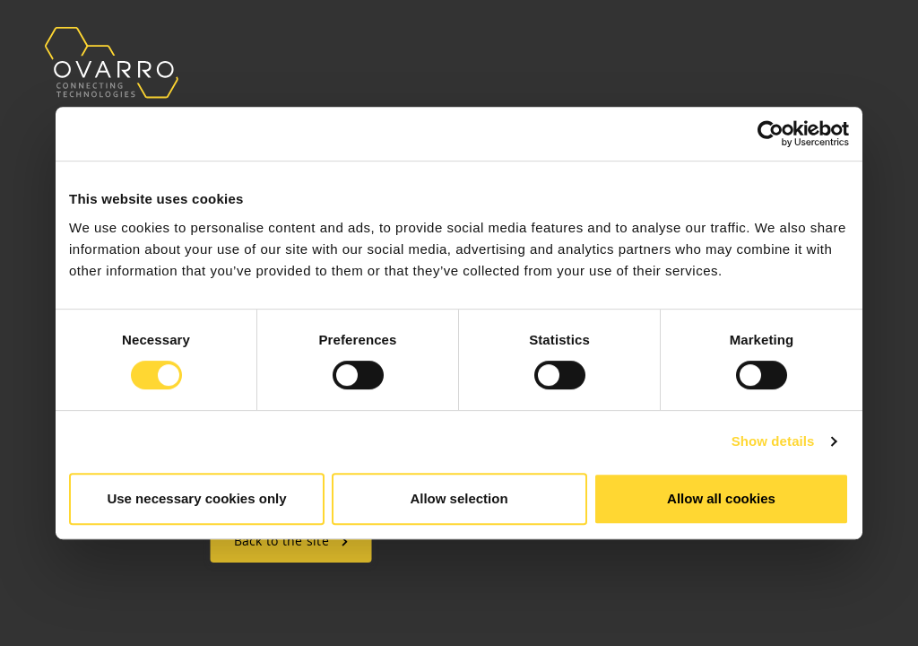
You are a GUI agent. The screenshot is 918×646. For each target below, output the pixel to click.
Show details (773, 441)
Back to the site (291, 540)
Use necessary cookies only (196, 498)
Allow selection (458, 498)
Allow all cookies (721, 498)
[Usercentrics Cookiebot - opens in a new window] (770, 133)
